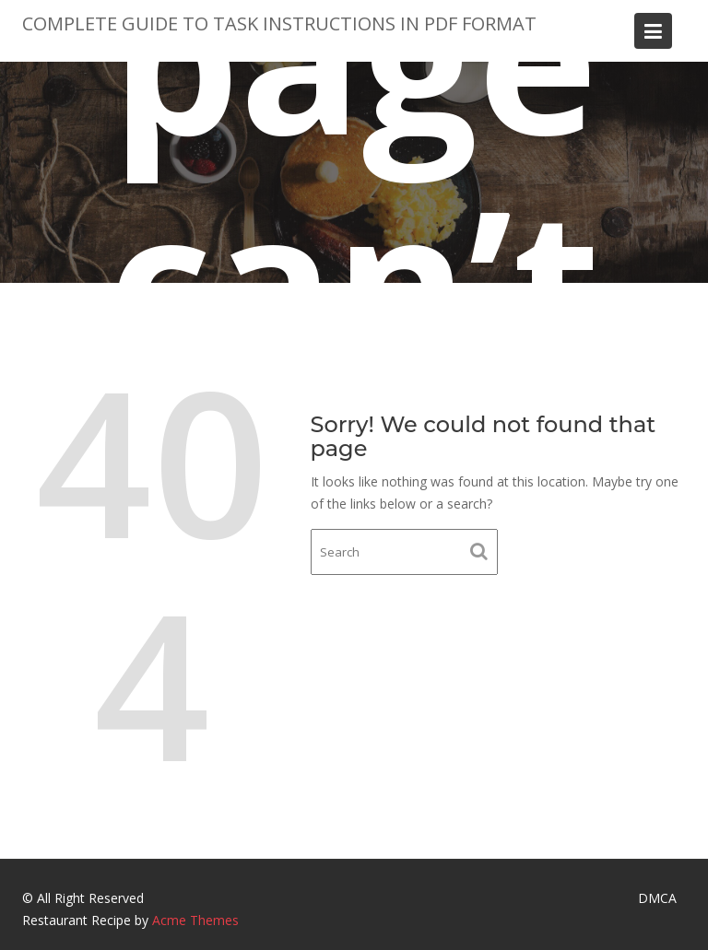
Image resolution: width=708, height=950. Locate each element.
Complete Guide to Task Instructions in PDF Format (279, 23)
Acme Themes (195, 920)
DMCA (657, 898)
